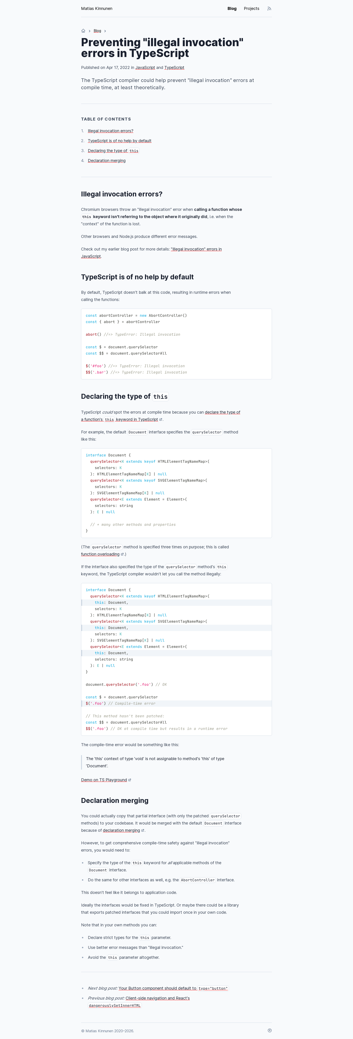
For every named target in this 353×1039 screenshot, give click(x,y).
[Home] (83, 30)
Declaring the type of (114, 150)
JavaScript (145, 67)
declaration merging (121, 830)
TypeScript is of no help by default (120, 140)
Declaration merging (107, 160)
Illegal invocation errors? (110, 130)
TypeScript (174, 67)
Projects (251, 8)
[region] (176, 344)
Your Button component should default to (174, 988)
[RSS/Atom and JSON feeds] (269, 8)
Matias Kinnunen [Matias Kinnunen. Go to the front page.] (96, 8)
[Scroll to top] (269, 1031)
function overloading (100, 554)
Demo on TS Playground (104, 779)
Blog (232, 8)
